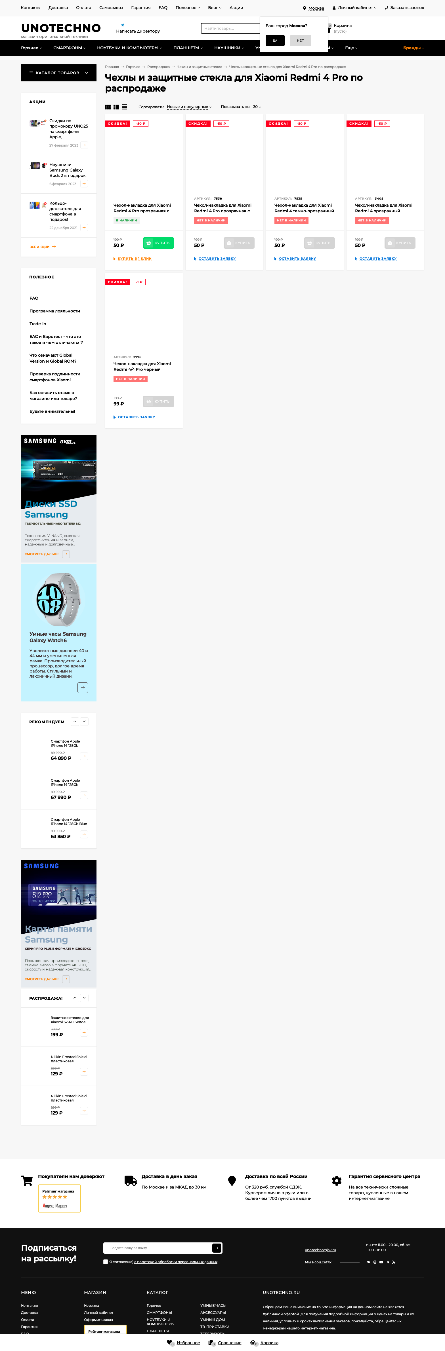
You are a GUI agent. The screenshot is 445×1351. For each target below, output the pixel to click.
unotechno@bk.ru (320, 1250)
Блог (213, 7)
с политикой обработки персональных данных (175, 1262)
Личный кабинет (98, 1312)
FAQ (163, 7)
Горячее (154, 1305)
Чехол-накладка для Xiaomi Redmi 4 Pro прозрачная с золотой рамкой (222, 211)
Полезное (186, 7)
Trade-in (38, 323)
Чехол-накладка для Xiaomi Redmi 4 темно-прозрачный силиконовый (304, 211)
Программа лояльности (55, 311)
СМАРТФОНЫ (159, 1312)
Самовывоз (111, 7)
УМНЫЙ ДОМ (212, 1320)
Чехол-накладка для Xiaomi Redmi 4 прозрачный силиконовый (383, 211)
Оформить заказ (98, 1320)
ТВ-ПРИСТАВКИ (214, 1327)
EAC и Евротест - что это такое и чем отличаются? (56, 339)
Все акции (43, 246)
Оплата (83, 7)
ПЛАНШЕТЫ (158, 1331)
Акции (236, 7)
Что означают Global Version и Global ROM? (53, 358)
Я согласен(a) (160, 1261)
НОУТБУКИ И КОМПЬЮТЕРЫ (161, 1322)
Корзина (91, 1305)
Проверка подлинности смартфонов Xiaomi (55, 376)
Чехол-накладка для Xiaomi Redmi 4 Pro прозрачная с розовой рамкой (142, 211)
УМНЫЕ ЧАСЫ (213, 1305)
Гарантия (140, 7)
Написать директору (138, 31)
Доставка (58, 7)
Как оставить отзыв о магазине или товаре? (53, 395)
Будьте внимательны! (52, 411)
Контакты (30, 7)
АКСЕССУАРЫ (213, 1312)
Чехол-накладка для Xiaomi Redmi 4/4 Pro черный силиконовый (142, 369)
